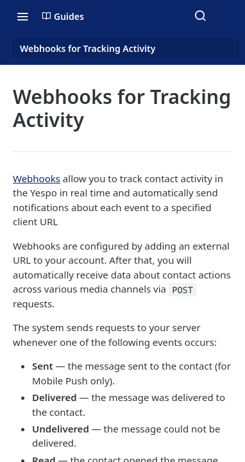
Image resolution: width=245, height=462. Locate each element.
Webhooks (36, 178)
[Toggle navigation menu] (22, 16)
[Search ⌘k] (200, 16)
